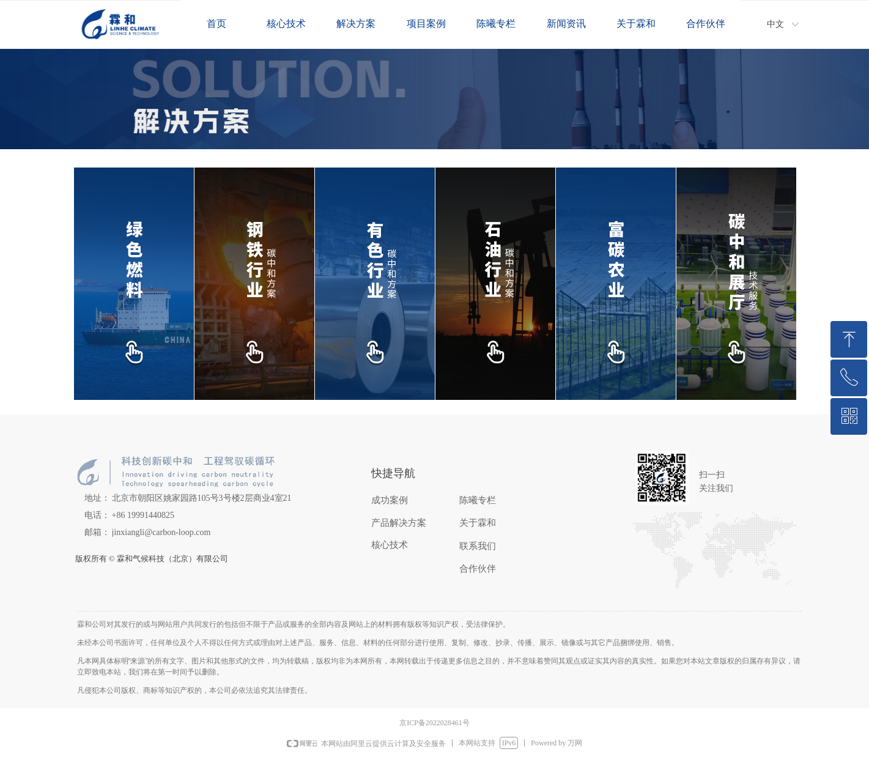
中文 (775, 24)
